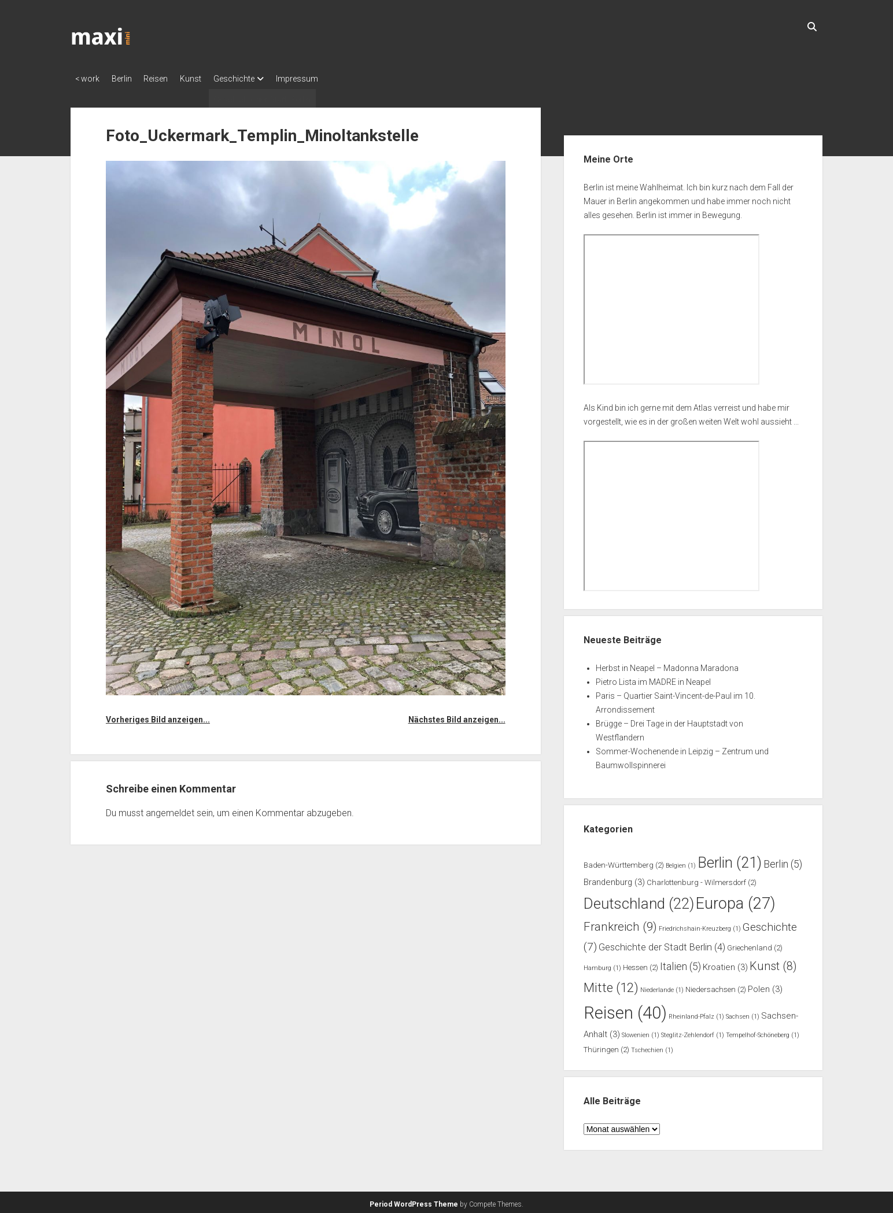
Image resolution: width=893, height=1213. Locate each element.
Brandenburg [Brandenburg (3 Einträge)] (614, 879)
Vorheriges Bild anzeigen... (158, 716)
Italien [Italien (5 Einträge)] (680, 963)
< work (87, 78)
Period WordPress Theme (414, 1201)
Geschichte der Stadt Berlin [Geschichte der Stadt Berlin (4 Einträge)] (662, 943)
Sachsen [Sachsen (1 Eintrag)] (742, 1013)
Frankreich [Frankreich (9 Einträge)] (620, 924)
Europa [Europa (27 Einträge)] (736, 900)
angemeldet (170, 809)
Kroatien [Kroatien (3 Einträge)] (725, 963)
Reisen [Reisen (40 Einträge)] (625, 1009)
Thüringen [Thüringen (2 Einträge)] (606, 1046)
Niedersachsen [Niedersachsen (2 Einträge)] (715, 986)
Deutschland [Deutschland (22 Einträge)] (639, 900)
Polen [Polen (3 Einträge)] (765, 985)
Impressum (323, 78)
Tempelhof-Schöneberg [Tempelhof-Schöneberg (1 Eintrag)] (762, 1032)
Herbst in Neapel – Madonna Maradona (667, 664)
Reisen (166, 78)
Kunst (206, 78)
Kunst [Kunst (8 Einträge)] (773, 962)
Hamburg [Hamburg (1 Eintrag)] (602, 964)
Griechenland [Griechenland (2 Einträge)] (755, 944)
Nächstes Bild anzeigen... (456, 716)
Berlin (127, 78)
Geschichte (255, 78)
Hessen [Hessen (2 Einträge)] (640, 964)
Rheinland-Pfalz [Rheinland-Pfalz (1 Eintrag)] (696, 1013)
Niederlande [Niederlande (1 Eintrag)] (662, 986)
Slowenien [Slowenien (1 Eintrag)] (640, 1032)
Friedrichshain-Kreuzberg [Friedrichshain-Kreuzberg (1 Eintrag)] (700, 926)
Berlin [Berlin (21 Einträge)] (730, 859)
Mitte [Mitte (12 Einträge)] (611, 983)
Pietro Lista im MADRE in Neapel (653, 678)
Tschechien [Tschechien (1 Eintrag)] (652, 1046)
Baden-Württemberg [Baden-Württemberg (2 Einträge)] (624, 861)
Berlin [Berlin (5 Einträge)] (782, 861)
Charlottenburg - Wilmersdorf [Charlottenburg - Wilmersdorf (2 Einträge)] (702, 879)
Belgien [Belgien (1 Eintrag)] (681, 862)
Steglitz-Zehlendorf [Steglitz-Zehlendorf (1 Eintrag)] (692, 1032)
